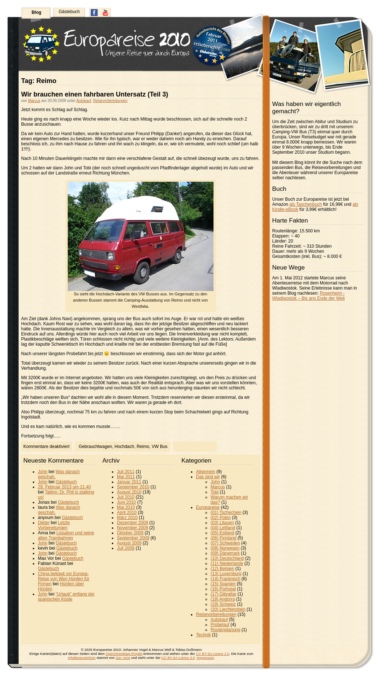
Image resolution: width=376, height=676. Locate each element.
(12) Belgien (222, 568)
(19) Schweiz (223, 604)
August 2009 (129, 543)
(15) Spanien (223, 583)
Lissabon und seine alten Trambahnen (66, 535)
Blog (37, 12)
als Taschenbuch (305, 204)
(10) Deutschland (227, 558)
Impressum (205, 658)
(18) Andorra (223, 599)
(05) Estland (222, 532)
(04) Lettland (223, 527)
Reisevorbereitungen (110, 101)
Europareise (208, 507)
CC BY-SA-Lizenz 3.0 (178, 658)
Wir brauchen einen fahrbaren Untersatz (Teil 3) (94, 94)
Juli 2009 (125, 548)
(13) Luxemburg (226, 573)
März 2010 (127, 517)
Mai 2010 (126, 507)
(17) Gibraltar (223, 594)
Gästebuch (69, 11)
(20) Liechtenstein (228, 609)
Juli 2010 (125, 497)
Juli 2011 (125, 471)
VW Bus (159, 446)
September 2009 (133, 538)
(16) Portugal (223, 589)
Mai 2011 (126, 476)
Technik (203, 634)
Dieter (44, 522)
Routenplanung (225, 629)
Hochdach (124, 446)
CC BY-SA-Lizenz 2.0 (212, 654)
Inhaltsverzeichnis (81, 658)
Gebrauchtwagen (95, 446)
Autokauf (84, 101)
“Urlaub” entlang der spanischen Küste (66, 597)
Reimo (143, 446)
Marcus (34, 101)
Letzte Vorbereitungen (54, 525)
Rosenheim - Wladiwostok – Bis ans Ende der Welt (308, 296)
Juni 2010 (126, 502)
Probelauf (220, 624)
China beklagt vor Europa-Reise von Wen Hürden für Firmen (63, 578)
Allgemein (205, 471)
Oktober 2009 (130, 532)
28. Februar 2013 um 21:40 (64, 487)
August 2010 (129, 492)
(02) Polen (221, 517)
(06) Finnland (223, 538)
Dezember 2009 (132, 522)
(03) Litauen (222, 522)
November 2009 (132, 527)
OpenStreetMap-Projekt (124, 654)
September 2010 (133, 487)
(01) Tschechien (226, 512)
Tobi (215, 492)
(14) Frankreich (225, 578)
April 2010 (127, 512)
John (42, 471)
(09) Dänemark (225, 553)
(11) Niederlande (227, 563)
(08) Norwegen (225, 548)
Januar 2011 (129, 481)
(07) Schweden (225, 543)
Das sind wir (208, 476)
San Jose (122, 658)
